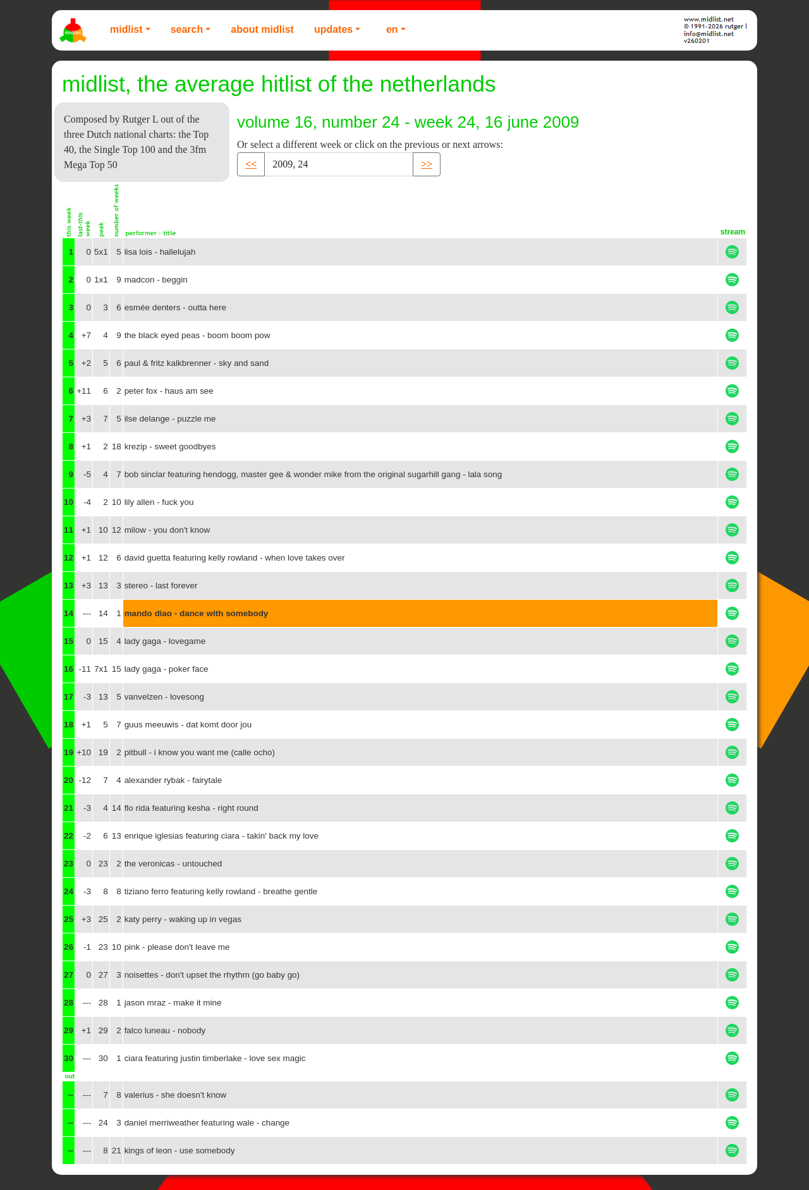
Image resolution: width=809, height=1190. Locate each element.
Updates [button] (333, 29)
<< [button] (251, 164)
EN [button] (392, 29)
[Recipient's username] (338, 164)
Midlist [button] (126, 29)
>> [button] (426, 164)
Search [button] (187, 29)
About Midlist (262, 29)
